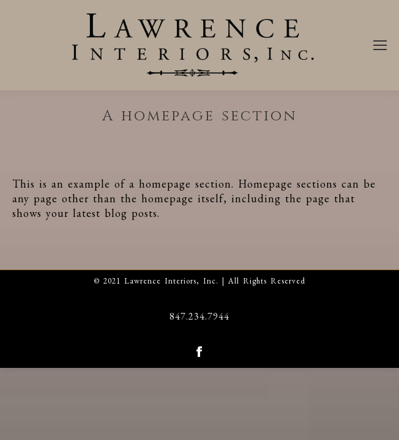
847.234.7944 (199, 316)
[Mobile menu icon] (380, 45)
